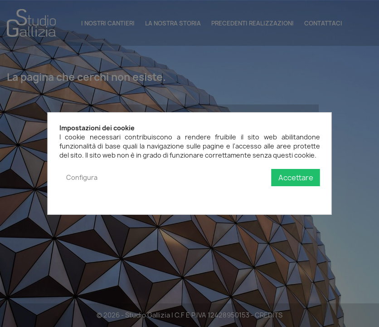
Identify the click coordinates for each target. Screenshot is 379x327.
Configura (81, 177)
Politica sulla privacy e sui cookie (270, 196)
